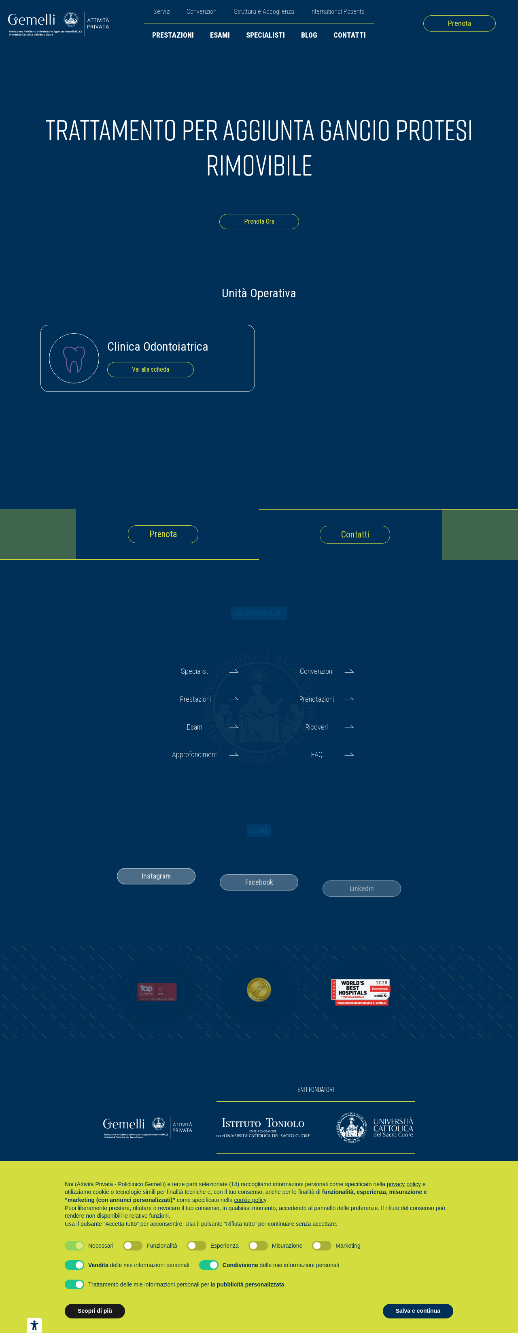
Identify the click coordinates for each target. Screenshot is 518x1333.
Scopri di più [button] (95, 1311)
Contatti (349, 35)
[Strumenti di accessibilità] (34, 1325)
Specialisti (265, 35)
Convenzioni (202, 11)
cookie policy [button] (250, 1200)
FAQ (317, 754)
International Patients (337, 11)
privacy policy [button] (404, 1184)
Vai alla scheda (150, 369)
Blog (309, 35)
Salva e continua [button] (418, 1311)
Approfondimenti (195, 754)
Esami (220, 35)
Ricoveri (317, 727)
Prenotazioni (316, 699)
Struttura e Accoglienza (264, 11)
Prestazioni (173, 35)
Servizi (161, 11)
